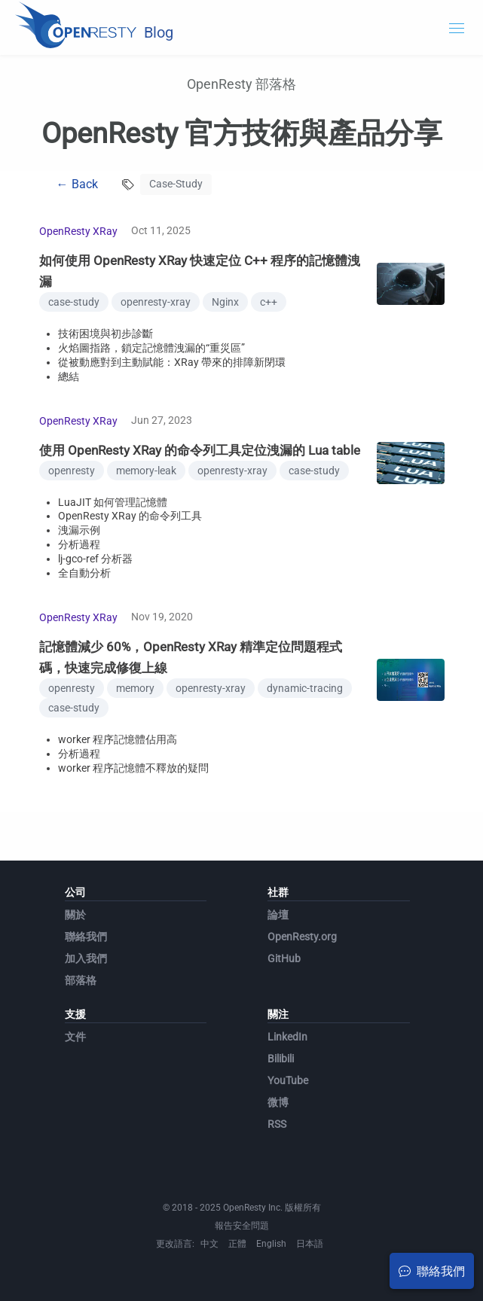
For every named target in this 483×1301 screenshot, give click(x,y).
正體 (237, 1244)
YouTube (287, 1080)
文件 (75, 1037)
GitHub (284, 958)
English (271, 1244)
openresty (71, 471)
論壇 (278, 915)
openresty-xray (156, 302)
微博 (278, 1102)
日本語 (309, 1244)
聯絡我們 (86, 937)
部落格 (80, 980)
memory (135, 688)
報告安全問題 (242, 1225)
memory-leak (146, 471)
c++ (268, 302)
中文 (209, 1244)
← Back (77, 184)
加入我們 (86, 958)
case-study (73, 302)
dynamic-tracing (305, 688)
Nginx (225, 302)
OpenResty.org (302, 937)
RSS (276, 1124)
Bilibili (280, 1059)
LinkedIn (287, 1037)
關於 (75, 915)
